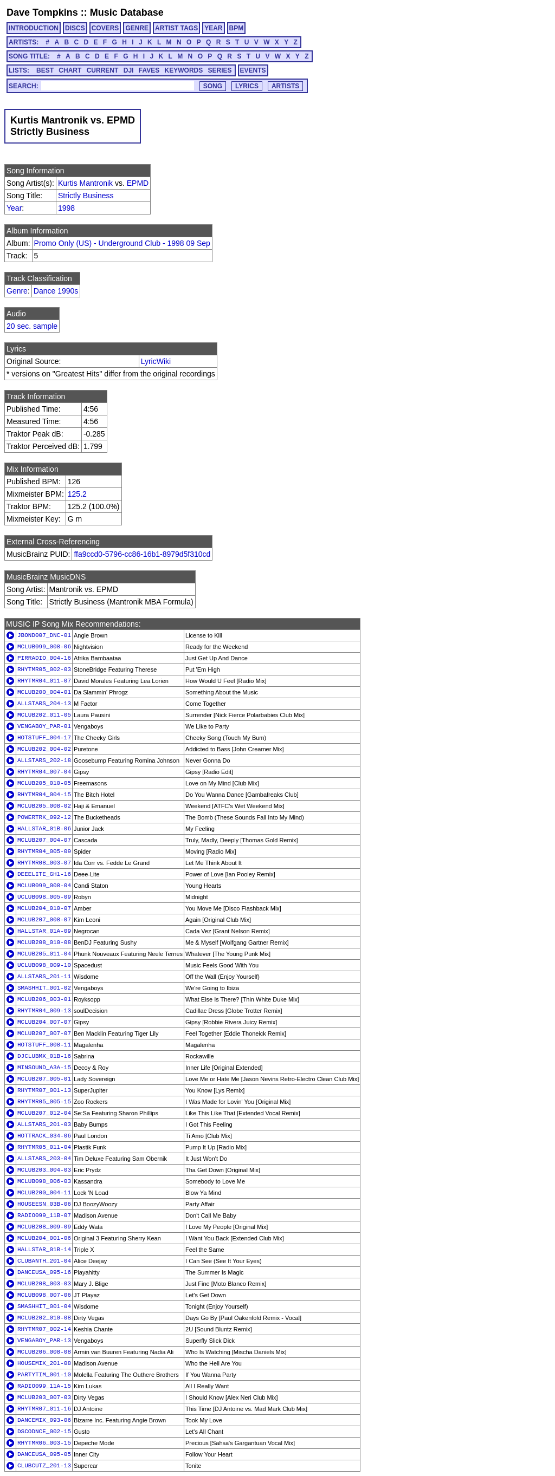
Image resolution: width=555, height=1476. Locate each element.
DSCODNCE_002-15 (44, 1431)
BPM (236, 28)
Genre (17, 291)
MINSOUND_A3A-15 (44, 1067)
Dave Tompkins (42, 12)
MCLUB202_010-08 (44, 1318)
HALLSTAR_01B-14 (44, 1249)
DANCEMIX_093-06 (44, 1420)
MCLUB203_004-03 (44, 1170)
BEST (45, 70)
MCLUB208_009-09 (44, 1227)
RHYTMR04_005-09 (44, 851)
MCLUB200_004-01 (44, 692)
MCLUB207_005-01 (44, 1079)
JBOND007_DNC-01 (44, 635)
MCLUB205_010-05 (44, 783)
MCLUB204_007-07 (44, 1022)
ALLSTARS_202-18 (44, 760)
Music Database (127, 12)
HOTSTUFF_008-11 (44, 1045)
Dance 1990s (56, 291)
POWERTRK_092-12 (44, 817)
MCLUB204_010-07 (44, 908)
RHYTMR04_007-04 (44, 772)
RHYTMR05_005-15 (44, 1101)
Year (14, 208)
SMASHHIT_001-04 (44, 1306)
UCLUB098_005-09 (44, 897)
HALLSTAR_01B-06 (44, 828)
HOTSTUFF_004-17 (44, 737)
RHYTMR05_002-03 (44, 669)
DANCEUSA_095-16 (44, 1272)
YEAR (213, 28)
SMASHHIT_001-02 (44, 988)
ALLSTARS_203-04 (44, 1158)
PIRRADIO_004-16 (44, 658)
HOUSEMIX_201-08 (44, 1363)
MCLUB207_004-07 (44, 840)
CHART (70, 70)
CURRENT (103, 70)
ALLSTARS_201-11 (44, 976)
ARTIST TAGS (176, 28)
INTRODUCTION (34, 28)
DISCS (75, 28)
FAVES (149, 70)
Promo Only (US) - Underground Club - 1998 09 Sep (122, 243)
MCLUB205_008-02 (44, 806)
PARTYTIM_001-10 (44, 1374)
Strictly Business (86, 195)
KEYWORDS (184, 70)
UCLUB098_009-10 (44, 965)
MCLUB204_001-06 (44, 1238)
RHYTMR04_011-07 (44, 681)
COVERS (105, 28)
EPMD (138, 183)
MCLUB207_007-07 (44, 1033)
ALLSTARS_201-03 (44, 1124)
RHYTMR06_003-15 (44, 1443)
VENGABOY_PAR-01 (44, 726)
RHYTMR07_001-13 (44, 1090)
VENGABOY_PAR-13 (44, 1340)
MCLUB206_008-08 (44, 1352)
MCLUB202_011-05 (44, 715)
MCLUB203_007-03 (44, 1397)
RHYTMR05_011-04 (44, 1147)
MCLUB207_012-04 (44, 1113)
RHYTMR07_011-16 (44, 1409)
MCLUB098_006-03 (44, 1181)
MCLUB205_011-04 (44, 954)
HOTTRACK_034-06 (44, 1136)
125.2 (77, 494)
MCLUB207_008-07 (44, 919)
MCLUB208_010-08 (44, 942)
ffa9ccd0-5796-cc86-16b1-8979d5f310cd (142, 554)
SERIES (220, 70)
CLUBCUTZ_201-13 (44, 1465)
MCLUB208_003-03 (44, 1283)
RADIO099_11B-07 (44, 1215)
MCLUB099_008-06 (44, 646)
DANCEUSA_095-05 (44, 1454)
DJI (129, 70)
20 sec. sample (32, 326)
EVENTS (253, 70)
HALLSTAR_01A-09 (44, 931)
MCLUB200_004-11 (44, 1192)
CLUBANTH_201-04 (44, 1261)
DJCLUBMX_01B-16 (44, 1056)
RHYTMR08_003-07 (44, 863)
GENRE (137, 28)
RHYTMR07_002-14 (44, 1329)
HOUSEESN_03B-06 (44, 1204)
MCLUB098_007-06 (44, 1295)
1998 (66, 208)
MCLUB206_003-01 (44, 999)
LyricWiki (156, 361)
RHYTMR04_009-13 (44, 1010)
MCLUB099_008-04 (44, 885)
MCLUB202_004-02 (44, 749)
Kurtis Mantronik (85, 183)
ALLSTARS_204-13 (44, 703)
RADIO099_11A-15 (44, 1386)
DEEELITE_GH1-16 (44, 874)
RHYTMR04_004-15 (44, 794)
